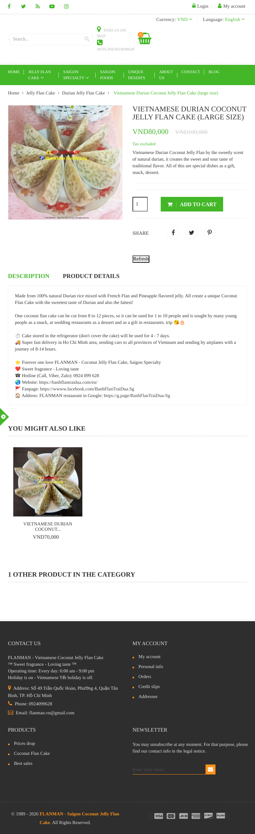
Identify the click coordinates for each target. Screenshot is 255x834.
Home (14, 72)
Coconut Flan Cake (32, 754)
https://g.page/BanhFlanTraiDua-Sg (137, 395)
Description (28, 276)
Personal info (150, 667)
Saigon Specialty (74, 75)
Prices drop (24, 744)
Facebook (9, 6)
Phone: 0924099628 (30, 704)
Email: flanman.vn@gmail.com (41, 713)
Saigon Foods (107, 75)
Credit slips (149, 687)
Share (173, 233)
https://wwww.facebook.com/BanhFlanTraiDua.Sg (87, 389)
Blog (214, 72)
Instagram (66, 6)
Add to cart (191, 204)
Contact (191, 72)
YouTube (52, 6)
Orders (144, 677)
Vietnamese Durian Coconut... (47, 527)
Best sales (23, 764)
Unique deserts (136, 75)
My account (150, 643)
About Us (166, 75)
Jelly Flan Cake (39, 75)
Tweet (192, 233)
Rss (38, 6)
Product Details (91, 276)
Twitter (23, 6)
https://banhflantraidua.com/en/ (68, 382)
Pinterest (210, 233)
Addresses (148, 697)
